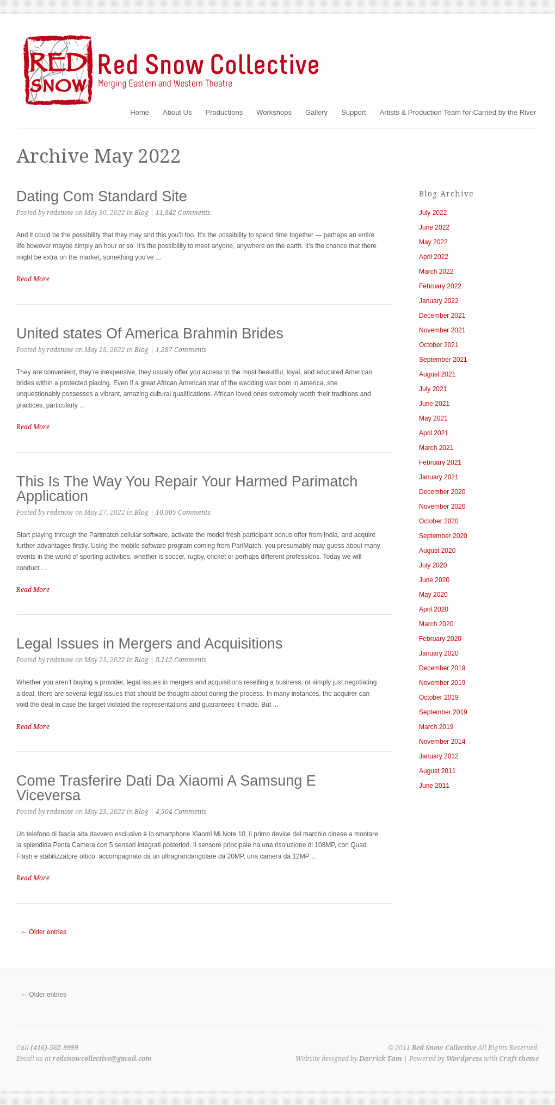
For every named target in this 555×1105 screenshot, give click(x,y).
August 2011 (437, 771)
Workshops (274, 112)
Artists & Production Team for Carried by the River (458, 112)
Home (139, 112)
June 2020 (434, 580)
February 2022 (440, 286)
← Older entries (43, 932)
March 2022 (436, 271)
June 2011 (434, 785)
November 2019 (442, 683)
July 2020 (433, 565)
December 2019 (442, 668)
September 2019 (443, 712)
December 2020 (442, 492)
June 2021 (434, 404)
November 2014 (442, 741)
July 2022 (433, 213)
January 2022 (439, 301)
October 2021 (439, 345)
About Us (177, 112)
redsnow (60, 213)
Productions (224, 112)
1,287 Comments (181, 350)
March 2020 (436, 624)
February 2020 (440, 639)
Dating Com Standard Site (101, 196)
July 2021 (433, 389)
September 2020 (443, 536)
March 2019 (436, 727)
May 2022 (433, 242)
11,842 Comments (183, 213)
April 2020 (433, 609)
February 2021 (440, 462)
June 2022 (434, 227)
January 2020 (439, 653)
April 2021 (433, 433)
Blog (141, 213)
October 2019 (439, 697)
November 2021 (442, 330)
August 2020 (437, 550)
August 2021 (437, 374)
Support (353, 112)
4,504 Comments (181, 812)
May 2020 (433, 594)
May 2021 (433, 418)
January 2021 (439, 477)
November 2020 (442, 506)
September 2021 (443, 359)
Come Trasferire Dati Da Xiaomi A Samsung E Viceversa (166, 788)
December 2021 (442, 315)
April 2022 (433, 257)
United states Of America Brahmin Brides (149, 333)
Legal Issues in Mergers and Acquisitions (149, 643)
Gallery (316, 112)
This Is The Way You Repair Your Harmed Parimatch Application (186, 488)
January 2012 (439, 756)
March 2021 (436, 448)
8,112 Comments (181, 660)
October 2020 (439, 521)
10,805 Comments (183, 512)
